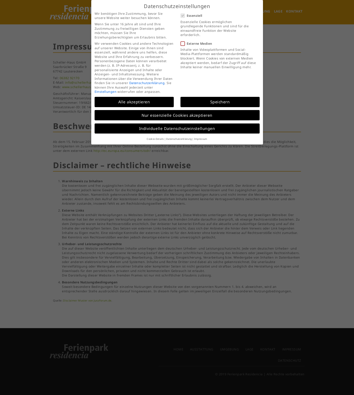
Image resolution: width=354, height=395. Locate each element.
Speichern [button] (220, 98)
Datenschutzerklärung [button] (179, 135)
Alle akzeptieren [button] (134, 98)
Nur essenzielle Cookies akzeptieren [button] (177, 111)
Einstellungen (106, 88)
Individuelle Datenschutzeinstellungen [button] (177, 124)
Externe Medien (197, 40)
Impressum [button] (200, 135)
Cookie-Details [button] (155, 135)
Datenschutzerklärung (147, 79)
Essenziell (192, 12)
